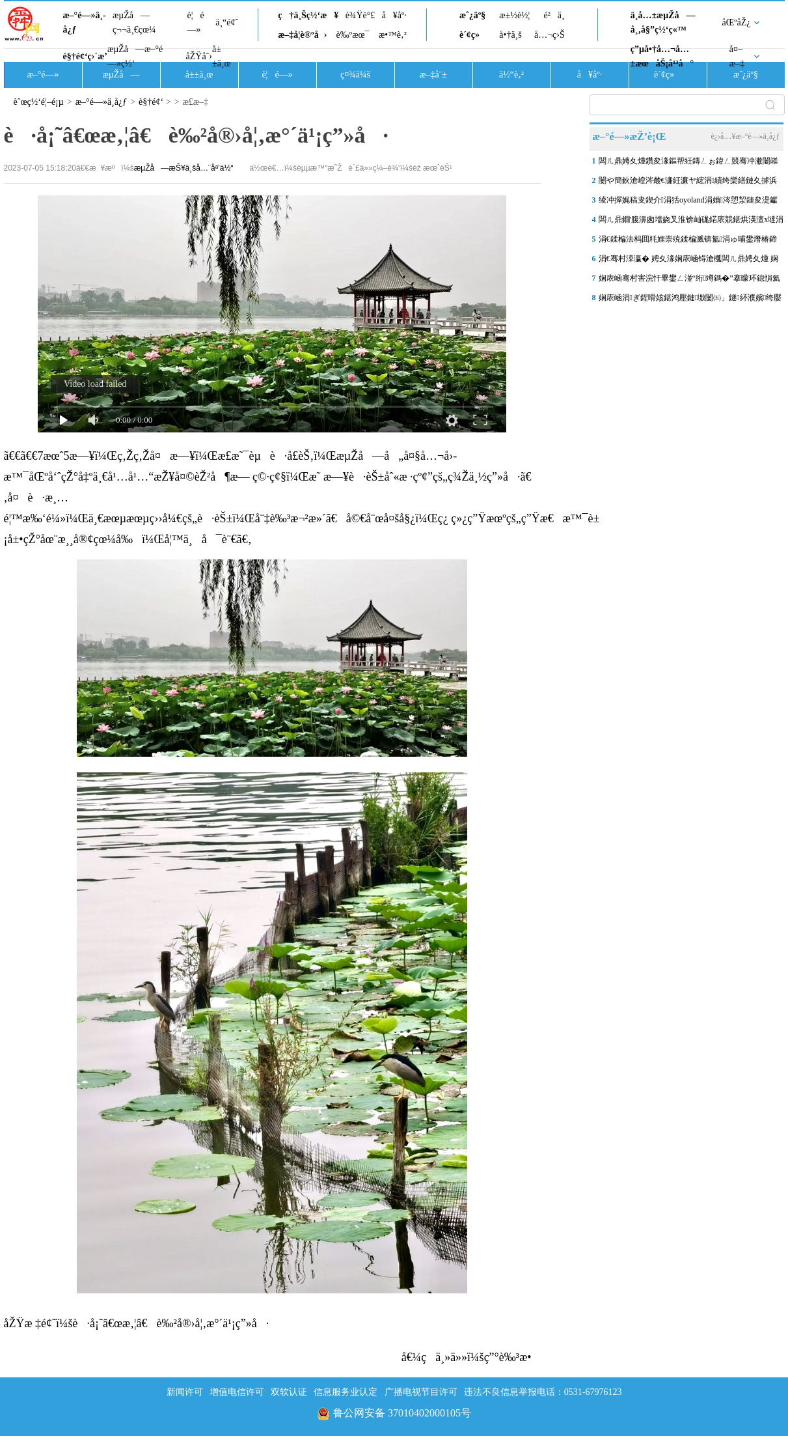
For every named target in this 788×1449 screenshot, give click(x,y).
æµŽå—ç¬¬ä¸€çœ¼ (134, 22)
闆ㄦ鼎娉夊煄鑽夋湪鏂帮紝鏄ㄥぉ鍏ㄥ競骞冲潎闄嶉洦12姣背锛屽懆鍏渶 (688, 163)
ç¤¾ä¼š (355, 74)
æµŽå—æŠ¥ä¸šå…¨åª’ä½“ (184, 168)
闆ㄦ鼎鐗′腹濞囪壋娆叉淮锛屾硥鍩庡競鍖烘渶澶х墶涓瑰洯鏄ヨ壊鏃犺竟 (691, 222)
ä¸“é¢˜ (226, 22)
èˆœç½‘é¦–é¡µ (39, 102)
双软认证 (289, 1392)
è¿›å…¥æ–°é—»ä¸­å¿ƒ (745, 136)
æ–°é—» (43, 74)
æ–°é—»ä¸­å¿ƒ (84, 22)
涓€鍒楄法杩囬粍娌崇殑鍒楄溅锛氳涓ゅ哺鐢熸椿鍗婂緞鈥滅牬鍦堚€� (688, 241)
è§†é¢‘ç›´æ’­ (85, 56)
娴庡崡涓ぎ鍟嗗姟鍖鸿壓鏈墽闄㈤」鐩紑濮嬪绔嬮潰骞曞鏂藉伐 (690, 300)
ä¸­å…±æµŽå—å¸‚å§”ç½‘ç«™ (663, 22)
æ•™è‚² (393, 35)
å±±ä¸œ (221, 56)
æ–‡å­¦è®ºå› (302, 35)
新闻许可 (185, 1392)
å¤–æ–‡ (736, 56)
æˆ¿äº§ (472, 15)
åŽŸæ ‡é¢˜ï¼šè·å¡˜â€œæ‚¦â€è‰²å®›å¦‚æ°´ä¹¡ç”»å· (136, 1323)
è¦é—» (195, 22)
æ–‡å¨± (433, 74)
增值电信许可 (237, 1392)
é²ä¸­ (553, 15)
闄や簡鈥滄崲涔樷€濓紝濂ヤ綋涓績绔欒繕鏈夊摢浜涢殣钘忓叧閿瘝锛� (688, 183)
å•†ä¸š (510, 35)
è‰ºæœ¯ (353, 35)
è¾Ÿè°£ (360, 15)
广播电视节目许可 (421, 1392)
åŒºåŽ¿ (736, 22)
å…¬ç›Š (549, 35)
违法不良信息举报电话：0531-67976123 (543, 1392)
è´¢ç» (473, 35)
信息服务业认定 (345, 1392)
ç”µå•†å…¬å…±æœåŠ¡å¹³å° (662, 56)
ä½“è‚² (511, 74)
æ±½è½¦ (514, 15)
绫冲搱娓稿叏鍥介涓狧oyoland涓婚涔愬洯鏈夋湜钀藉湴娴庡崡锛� (688, 202)
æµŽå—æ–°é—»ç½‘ (135, 56)
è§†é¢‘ (151, 102)
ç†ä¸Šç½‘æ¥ (308, 15)
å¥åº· (394, 15)
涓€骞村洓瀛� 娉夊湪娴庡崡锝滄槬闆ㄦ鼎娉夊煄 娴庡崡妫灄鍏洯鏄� (688, 261)
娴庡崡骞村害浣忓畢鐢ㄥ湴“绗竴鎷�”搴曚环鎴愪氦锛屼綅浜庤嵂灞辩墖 (689, 281)
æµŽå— (120, 74)
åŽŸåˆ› (199, 56)
